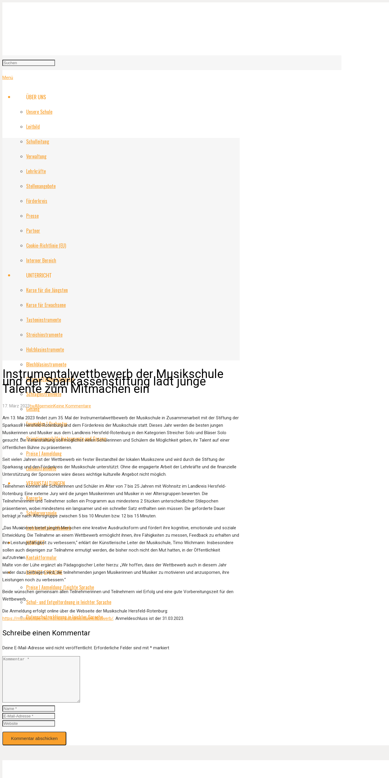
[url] (28, 732)
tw (32, 406)
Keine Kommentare (72, 406)
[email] (28, 725)
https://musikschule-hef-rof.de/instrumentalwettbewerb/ (57, 618)
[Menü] (7, 77)
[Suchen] (28, 63)
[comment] (45, 683)
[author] (28, 717)
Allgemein (44, 406)
